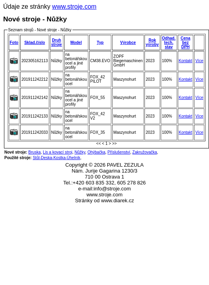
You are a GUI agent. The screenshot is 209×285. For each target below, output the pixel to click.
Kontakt (185, 61)
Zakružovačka (144, 152)
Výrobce (128, 42)
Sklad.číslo (34, 42)
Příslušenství (119, 152)
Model (76, 42)
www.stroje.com (74, 6)
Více (199, 61)
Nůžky (79, 152)
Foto (14, 42)
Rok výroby (152, 42)
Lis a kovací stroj (57, 152)
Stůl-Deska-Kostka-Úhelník (56, 158)
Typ (100, 42)
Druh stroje (56, 42)
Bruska (34, 152)
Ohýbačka (96, 152)
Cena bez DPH (185, 42)
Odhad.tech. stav (168, 42)
